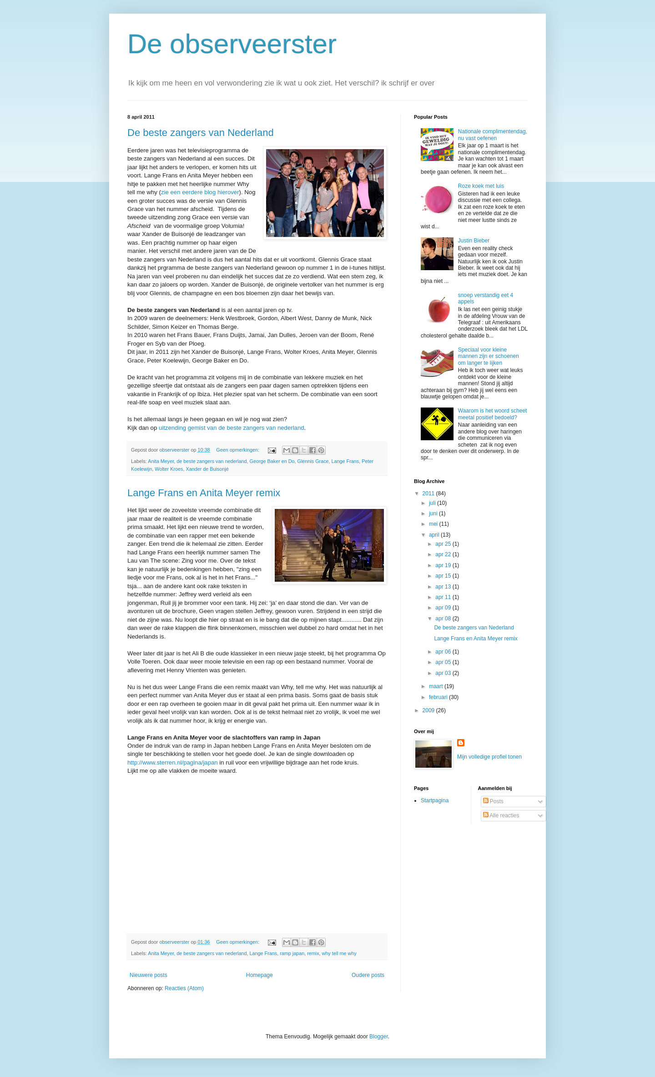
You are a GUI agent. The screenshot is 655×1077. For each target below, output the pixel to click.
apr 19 (443, 565)
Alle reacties (501, 815)
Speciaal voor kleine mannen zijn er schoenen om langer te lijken (488, 356)
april (435, 535)
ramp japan (292, 953)
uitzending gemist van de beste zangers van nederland (231, 427)
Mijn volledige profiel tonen (489, 757)
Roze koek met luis (481, 186)
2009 (429, 710)
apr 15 (443, 576)
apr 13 (443, 587)
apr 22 (443, 554)
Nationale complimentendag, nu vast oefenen (492, 134)
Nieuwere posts (148, 975)
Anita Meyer (161, 461)
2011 (429, 493)
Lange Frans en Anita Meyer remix (203, 492)
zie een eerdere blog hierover (200, 192)
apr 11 (443, 597)
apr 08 (443, 618)
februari (439, 697)
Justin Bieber (473, 240)
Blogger (378, 1036)
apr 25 (443, 544)
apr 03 (443, 673)
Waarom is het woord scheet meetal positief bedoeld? (492, 414)
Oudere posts (368, 975)
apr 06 (443, 652)
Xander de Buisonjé (207, 469)
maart (436, 686)
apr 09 (443, 607)
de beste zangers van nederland (211, 461)
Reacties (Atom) (184, 988)
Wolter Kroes (169, 469)
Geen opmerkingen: (238, 450)
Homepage (259, 975)
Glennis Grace (313, 461)
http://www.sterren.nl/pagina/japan (172, 762)
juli (433, 503)
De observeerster (232, 44)
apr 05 (443, 662)
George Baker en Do (272, 461)
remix (313, 953)
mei (434, 524)
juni (434, 513)
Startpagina (434, 800)
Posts (493, 801)
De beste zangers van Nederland (200, 132)
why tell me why (339, 953)
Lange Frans (345, 461)
